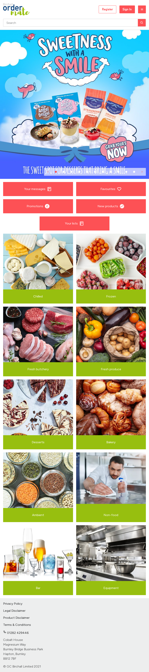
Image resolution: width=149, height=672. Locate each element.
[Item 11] (134, 171)
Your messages (38, 189)
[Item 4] (79, 171)
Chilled (38, 296)
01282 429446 (16, 633)
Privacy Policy (12, 603)
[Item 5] (87, 171)
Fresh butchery (38, 369)
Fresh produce (111, 369)
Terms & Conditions (17, 625)
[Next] (142, 172)
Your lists (74, 223)
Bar (38, 588)
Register (107, 9)
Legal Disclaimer (14, 611)
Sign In (127, 9)
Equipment (111, 588)
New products (111, 206)
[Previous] (48, 172)
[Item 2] (63, 171)
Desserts (38, 442)
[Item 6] (95, 171)
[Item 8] (110, 171)
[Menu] (142, 9)
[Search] (142, 22)
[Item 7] (102, 171)
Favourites (111, 189)
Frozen (111, 296)
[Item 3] (71, 171)
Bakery (111, 442)
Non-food (111, 515)
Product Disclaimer (16, 618)
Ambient (38, 515)
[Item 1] (55, 171)
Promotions (38, 206)
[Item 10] (126, 171)
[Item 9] (118, 171)
